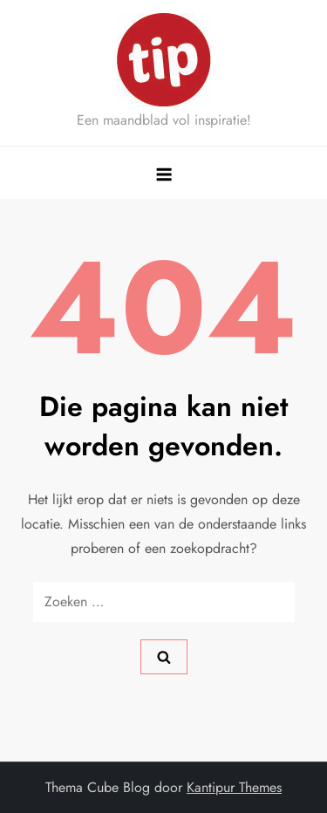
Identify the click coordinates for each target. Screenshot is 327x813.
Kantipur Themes (234, 787)
